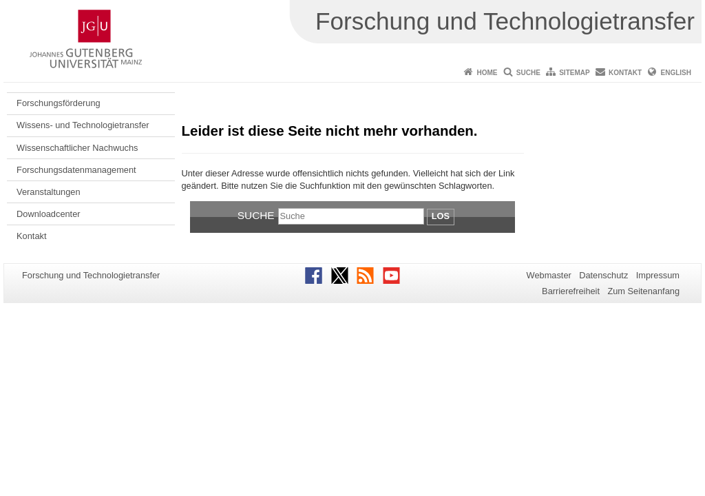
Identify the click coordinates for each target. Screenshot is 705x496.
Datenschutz (603, 275)
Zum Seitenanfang (643, 291)
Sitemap (574, 72)
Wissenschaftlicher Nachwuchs (77, 148)
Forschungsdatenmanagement (76, 170)
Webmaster (549, 275)
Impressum (658, 275)
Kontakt (625, 72)
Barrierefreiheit (571, 291)
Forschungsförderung (59, 103)
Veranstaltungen (49, 192)
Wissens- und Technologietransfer (83, 125)
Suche (528, 72)
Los (441, 216)
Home (486, 72)
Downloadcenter (48, 214)
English (676, 72)
